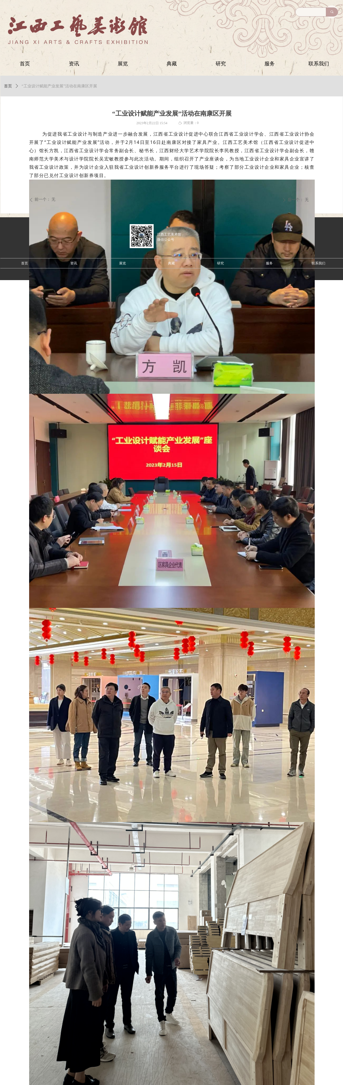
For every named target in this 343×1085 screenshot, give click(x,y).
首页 (8, 86)
